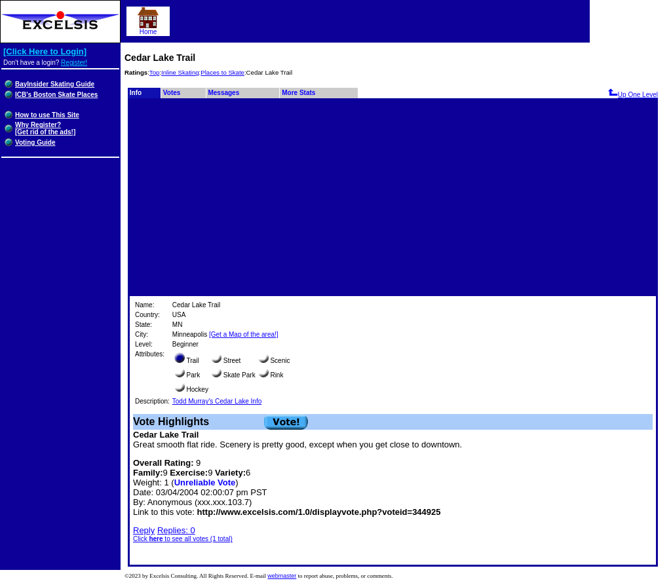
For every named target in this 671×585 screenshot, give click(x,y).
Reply (144, 530)
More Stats (298, 92)
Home (148, 28)
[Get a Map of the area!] (243, 334)
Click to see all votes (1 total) (183, 538)
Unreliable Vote (205, 482)
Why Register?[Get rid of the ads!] (45, 128)
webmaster (281, 576)
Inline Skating (180, 72)
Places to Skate (222, 72)
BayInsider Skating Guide (54, 84)
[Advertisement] (393, 196)
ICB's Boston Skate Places (56, 94)
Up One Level (632, 94)
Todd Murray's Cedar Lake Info (216, 401)
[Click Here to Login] (44, 51)
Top (154, 72)
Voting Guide (35, 142)
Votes (172, 92)
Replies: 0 (176, 530)
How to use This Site (47, 115)
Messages (223, 92)
